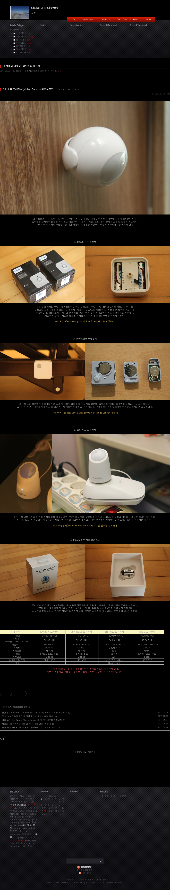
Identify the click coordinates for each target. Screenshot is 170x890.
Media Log (88, 19)
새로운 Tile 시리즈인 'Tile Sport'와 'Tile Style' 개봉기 (26, 723)
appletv (24, 813)
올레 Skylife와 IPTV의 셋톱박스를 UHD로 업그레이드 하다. (29, 727)
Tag (74, 19)
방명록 (91, 879)
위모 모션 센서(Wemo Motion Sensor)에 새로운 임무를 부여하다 (32, 719)
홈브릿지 (27, 846)
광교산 (23, 795)
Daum (101, 882)
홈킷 (34, 822)
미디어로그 (71, 879)
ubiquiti (29, 816)
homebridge (16, 819)
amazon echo (27, 798)
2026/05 (52, 795)
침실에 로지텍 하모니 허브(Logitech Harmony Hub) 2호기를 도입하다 (34, 712)
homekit (18, 846)
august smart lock (27, 810)
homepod (15, 813)
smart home (16, 840)
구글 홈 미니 (21, 843)
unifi (32, 837)
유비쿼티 (14, 795)
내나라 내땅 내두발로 (45, 8)
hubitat (32, 813)
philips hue (23, 837)
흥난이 (76, 882)
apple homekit (18, 825)
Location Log (105, 19)
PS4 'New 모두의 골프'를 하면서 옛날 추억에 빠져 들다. (28, 716)
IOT (11, 816)
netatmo (17, 828)
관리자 (98, 879)
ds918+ (31, 795)
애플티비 (14, 798)
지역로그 (82, 879)
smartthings (19, 804)
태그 (63, 879)
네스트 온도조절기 (24, 830)
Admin (136, 19)
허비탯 (26, 819)
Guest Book (122, 19)
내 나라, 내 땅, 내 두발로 (113, 795)
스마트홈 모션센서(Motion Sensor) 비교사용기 (36, 70)
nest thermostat (19, 833)
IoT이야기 (62, 89)
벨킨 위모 (25, 822)
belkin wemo (16, 801)
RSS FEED (86, 872)
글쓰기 (105, 879)
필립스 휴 (19, 816)
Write (148, 19)
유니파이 (27, 828)
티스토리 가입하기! (85, 870)
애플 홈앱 (26, 834)
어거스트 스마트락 (23, 807)
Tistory (120, 882)
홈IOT (27, 801)
